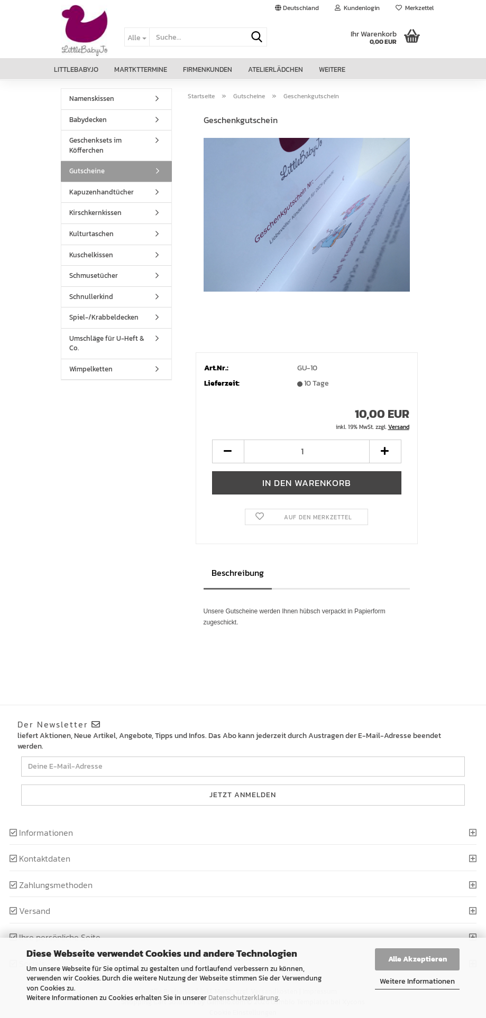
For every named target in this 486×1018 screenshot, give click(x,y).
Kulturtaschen (91, 234)
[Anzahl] (307, 451)
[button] (297, 8)
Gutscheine (87, 171)
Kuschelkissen (91, 255)
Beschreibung (238, 572)
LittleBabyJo (76, 69)
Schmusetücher (93, 275)
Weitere (332, 69)
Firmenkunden (207, 69)
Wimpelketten (91, 369)
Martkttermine (140, 69)
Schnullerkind (91, 297)
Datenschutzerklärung (243, 998)
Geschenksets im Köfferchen (95, 145)
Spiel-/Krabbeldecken (104, 317)
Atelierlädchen (275, 69)
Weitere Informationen (417, 981)
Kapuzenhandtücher (101, 192)
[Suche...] (136, 36)
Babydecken (88, 120)
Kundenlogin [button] (357, 8)
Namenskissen (91, 99)
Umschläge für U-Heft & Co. (106, 343)
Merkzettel (415, 8)
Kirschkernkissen (95, 213)
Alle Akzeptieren (417, 959)
